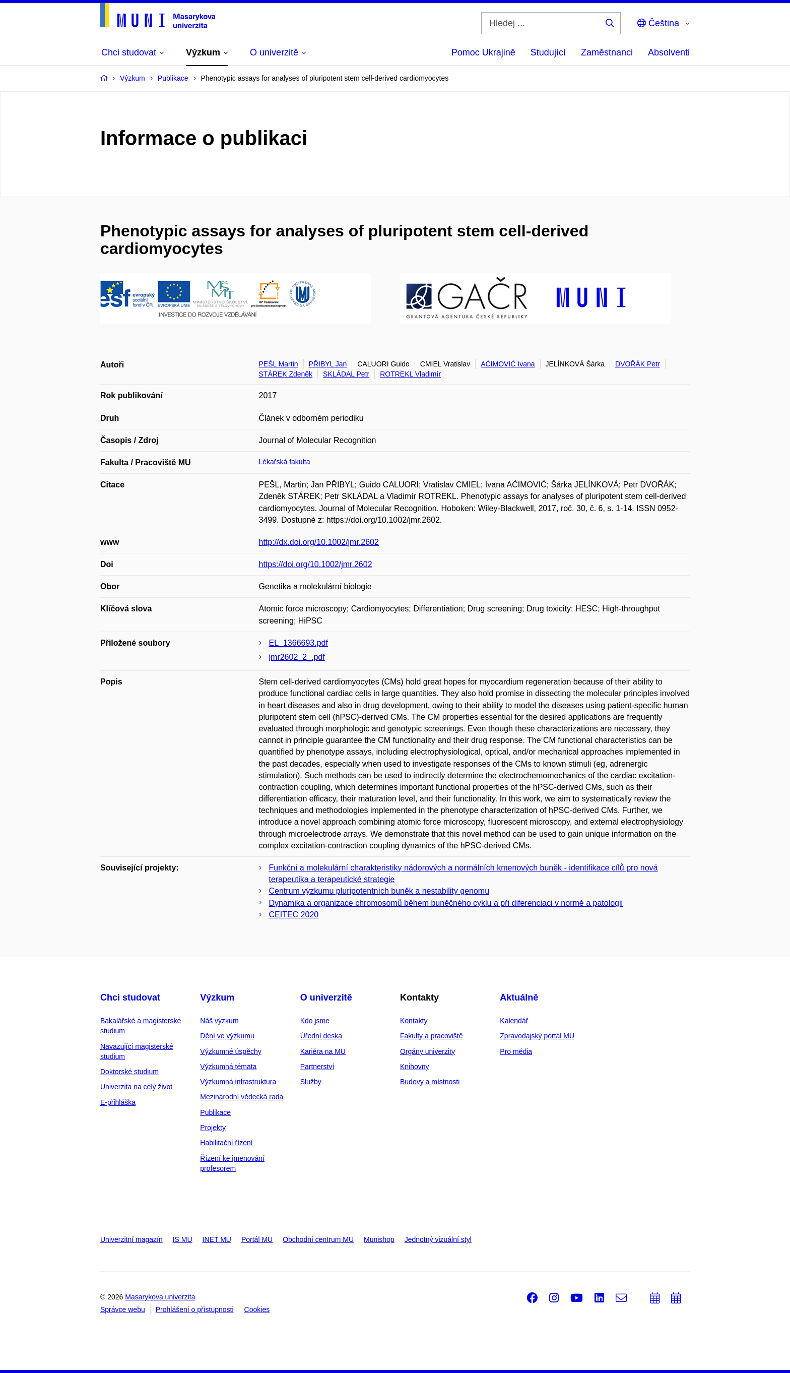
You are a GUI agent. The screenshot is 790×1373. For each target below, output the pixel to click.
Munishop (379, 1239)
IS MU (182, 1239)
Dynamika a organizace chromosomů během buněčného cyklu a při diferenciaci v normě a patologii (446, 903)
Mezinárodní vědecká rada (241, 1097)
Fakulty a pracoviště (431, 1036)
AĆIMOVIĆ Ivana (508, 364)
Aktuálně (519, 997)
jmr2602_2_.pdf (297, 657)
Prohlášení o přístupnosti (195, 1309)
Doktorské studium (129, 1072)
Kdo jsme (315, 1021)
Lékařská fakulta (284, 462)
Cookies (257, 1309)
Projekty (213, 1128)
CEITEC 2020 (294, 914)
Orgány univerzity (427, 1051)
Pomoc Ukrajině (483, 52)
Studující (548, 52)
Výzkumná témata (228, 1067)
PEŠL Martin (278, 364)
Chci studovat (130, 997)
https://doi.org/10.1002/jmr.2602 (315, 564)
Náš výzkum (219, 1021)
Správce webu (122, 1309)
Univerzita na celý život (136, 1087)
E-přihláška (118, 1102)
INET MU (217, 1239)
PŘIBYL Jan (328, 364)
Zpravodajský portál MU (537, 1036)
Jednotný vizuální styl (438, 1239)
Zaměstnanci (607, 52)
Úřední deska (321, 1036)
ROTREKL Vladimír (410, 374)
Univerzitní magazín (131, 1239)
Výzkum (217, 997)
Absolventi (669, 52)
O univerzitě (326, 997)
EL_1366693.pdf (298, 643)
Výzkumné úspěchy (230, 1051)
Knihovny (414, 1067)
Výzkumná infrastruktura (238, 1082)
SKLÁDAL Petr (346, 374)
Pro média (516, 1051)
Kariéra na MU (323, 1051)
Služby (310, 1082)
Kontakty (413, 1021)
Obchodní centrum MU (318, 1239)
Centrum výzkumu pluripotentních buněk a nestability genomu (379, 891)
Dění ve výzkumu (227, 1036)
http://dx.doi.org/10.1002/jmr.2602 (319, 542)
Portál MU (257, 1239)
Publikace (215, 1112)
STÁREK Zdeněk (286, 374)
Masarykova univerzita (160, 1297)
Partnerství (317, 1067)
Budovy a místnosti (429, 1082)
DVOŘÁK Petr (637, 364)
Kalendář (514, 1021)
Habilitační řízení (226, 1143)
